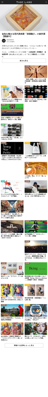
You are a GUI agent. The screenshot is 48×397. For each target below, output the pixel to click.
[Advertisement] (24, 372)
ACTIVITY (4, 86)
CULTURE (27, 66)
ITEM (3, 181)
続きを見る (24, 61)
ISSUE (3, 124)
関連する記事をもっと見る (24, 345)
